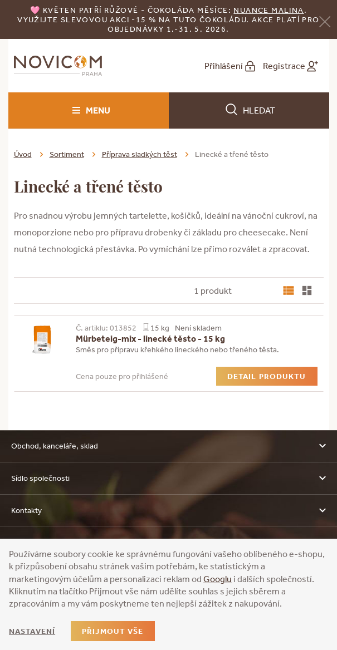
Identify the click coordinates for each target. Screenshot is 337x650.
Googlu (217, 578)
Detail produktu (266, 376)
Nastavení (32, 631)
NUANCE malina (268, 10)
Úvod (23, 154)
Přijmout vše (112, 631)
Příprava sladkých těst (139, 154)
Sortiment (67, 154)
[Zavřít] (324, 20)
